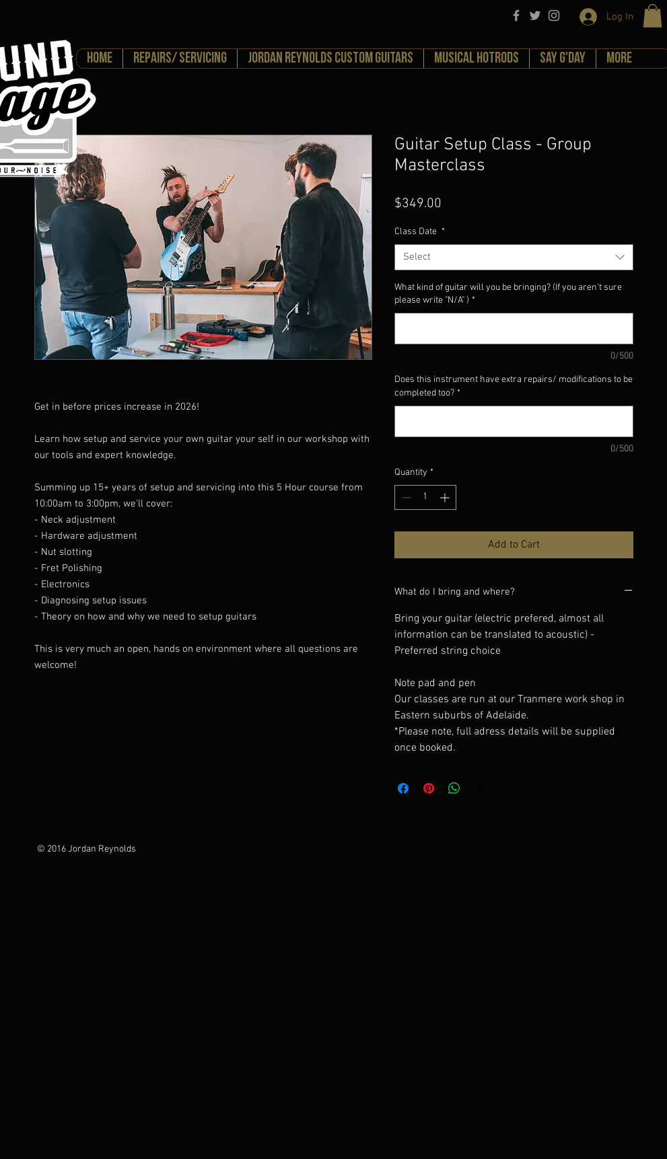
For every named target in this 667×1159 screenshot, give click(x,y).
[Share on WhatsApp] (454, 788)
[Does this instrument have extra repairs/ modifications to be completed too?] (514, 421)
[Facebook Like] (164, 848)
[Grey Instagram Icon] (554, 15)
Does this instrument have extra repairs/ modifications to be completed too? (513, 386)
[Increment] (445, 497)
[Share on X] (480, 788)
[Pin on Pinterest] (429, 788)
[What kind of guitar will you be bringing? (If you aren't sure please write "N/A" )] (514, 328)
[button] (652, 16)
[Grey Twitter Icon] (535, 15)
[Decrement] (404, 497)
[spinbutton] (425, 497)
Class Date (419, 231)
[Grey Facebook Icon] (516, 15)
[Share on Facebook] (403, 788)
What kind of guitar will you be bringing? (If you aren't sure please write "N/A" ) (508, 294)
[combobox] (513, 257)
